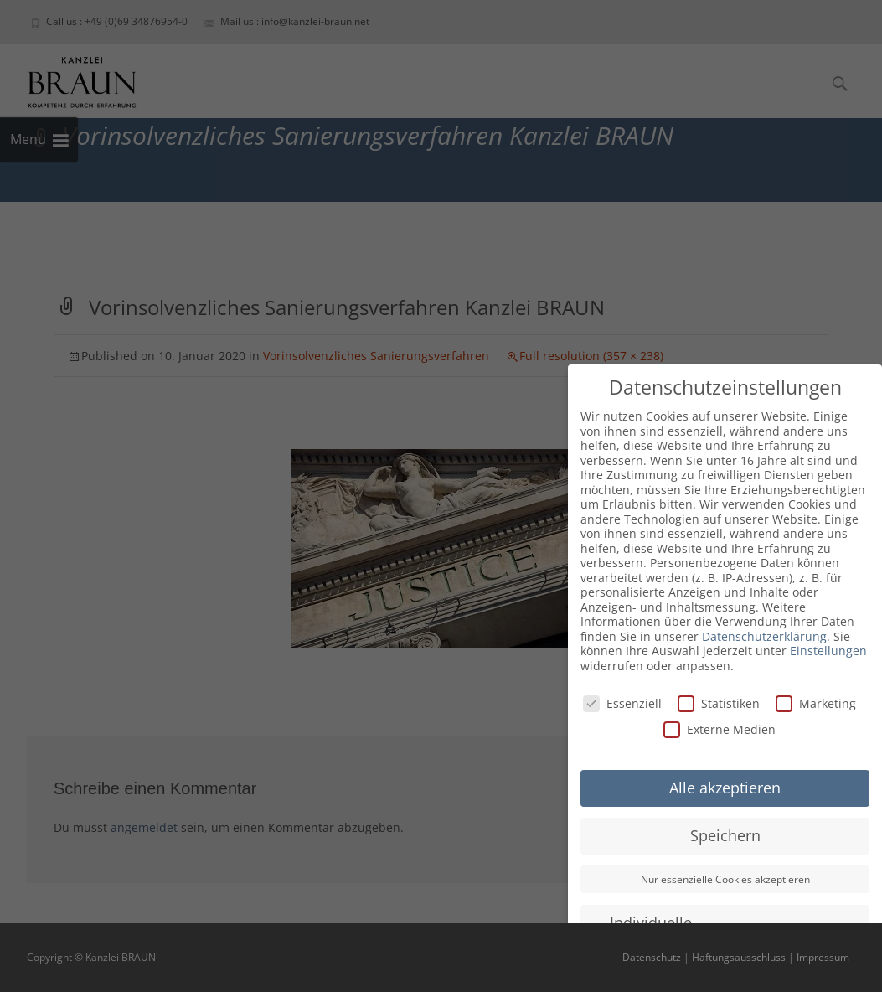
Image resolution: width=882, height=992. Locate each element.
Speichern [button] (725, 835)
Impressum (823, 957)
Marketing (816, 703)
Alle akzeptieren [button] (725, 788)
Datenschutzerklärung (764, 636)
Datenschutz (651, 957)
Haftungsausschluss (739, 957)
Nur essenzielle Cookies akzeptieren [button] (725, 879)
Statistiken (719, 703)
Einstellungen (828, 651)
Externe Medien (719, 729)
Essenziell (622, 703)
